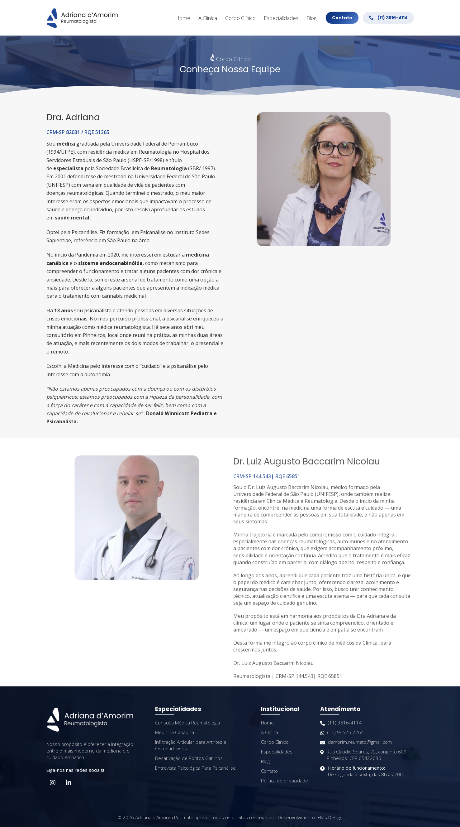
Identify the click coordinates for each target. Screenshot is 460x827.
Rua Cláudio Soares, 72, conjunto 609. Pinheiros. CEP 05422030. (364, 755)
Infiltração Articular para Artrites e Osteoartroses (190, 745)
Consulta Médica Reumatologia (187, 722)
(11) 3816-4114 (388, 18)
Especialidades (281, 18)
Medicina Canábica (174, 732)
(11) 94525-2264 (342, 732)
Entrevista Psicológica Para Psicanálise (195, 768)
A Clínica (207, 18)
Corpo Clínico (240, 18)
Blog (311, 18)
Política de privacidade (284, 780)
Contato (342, 18)
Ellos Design (330, 817)
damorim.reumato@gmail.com (356, 742)
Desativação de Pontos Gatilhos (189, 758)
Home (182, 18)
